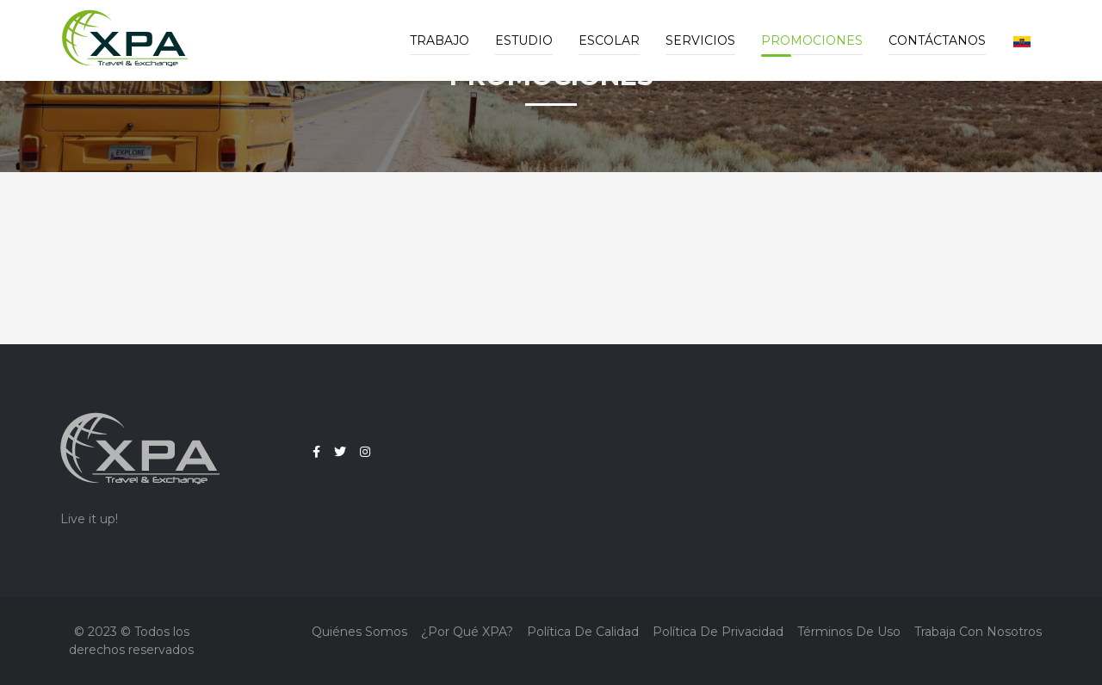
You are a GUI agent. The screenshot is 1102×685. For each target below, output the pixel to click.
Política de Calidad (583, 631)
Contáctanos (937, 40)
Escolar (609, 40)
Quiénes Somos (359, 631)
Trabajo (439, 40)
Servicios (700, 40)
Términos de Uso (849, 631)
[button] (1022, 40)
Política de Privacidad (718, 631)
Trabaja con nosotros (978, 631)
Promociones (812, 40)
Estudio (524, 40)
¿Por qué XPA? (467, 631)
